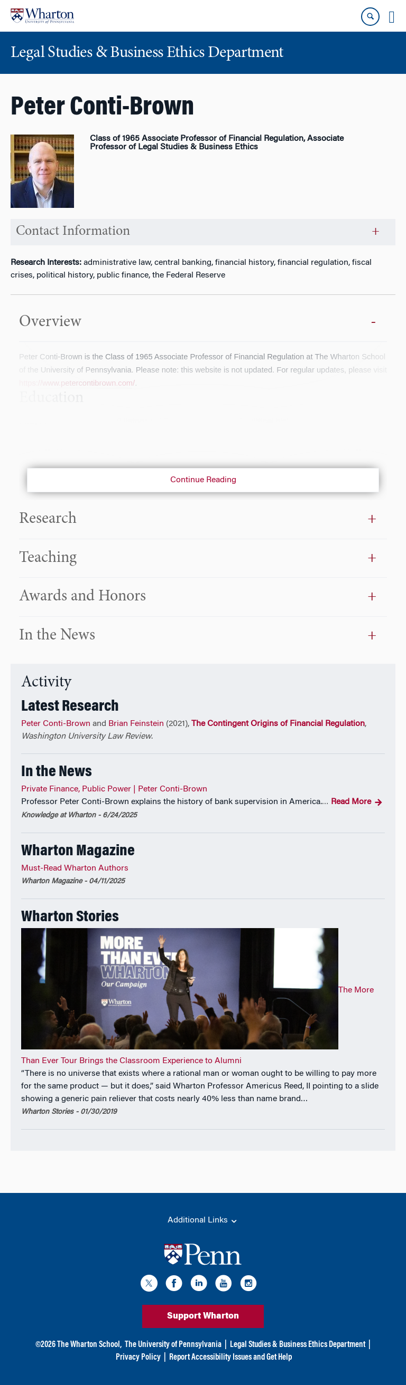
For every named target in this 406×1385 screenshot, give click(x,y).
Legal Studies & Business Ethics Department (297, 1345)
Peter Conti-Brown (55, 724)
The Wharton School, (89, 1345)
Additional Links (203, 1221)
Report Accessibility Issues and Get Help (230, 1357)
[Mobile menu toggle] (391, 16)
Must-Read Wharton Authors (74, 868)
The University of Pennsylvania (173, 1345)
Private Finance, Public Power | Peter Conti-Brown (114, 789)
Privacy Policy (138, 1357)
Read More (356, 802)
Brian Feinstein (136, 724)
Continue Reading (203, 480)
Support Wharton (203, 1316)
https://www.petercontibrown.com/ (77, 383)
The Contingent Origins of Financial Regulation (278, 724)
